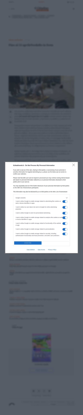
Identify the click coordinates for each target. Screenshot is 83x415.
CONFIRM (27, 243)
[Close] (74, 165)
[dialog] (41, 207)
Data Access (41, 249)
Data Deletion (31, 249)
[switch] (64, 201)
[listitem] (41, 198)
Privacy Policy (52, 249)
